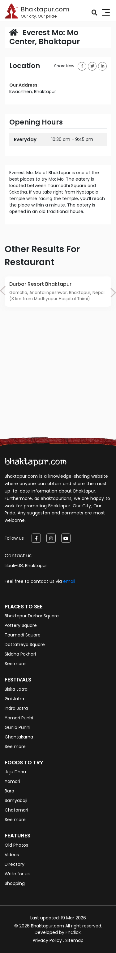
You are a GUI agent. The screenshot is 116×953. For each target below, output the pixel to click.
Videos (12, 855)
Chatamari (16, 810)
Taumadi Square (23, 635)
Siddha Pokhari (20, 654)
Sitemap (74, 940)
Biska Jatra (16, 689)
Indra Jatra (16, 708)
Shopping (15, 883)
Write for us (17, 874)
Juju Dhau (15, 772)
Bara (9, 791)
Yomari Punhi (19, 718)
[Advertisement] (58, 381)
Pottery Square (21, 625)
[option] (58, 291)
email (69, 581)
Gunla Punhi (17, 727)
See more (15, 664)
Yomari (12, 781)
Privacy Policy (47, 940)
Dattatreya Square (25, 644)
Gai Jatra (14, 699)
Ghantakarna (19, 737)
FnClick (73, 932)
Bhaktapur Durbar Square (32, 616)
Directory (14, 864)
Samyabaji (16, 800)
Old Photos (16, 845)
